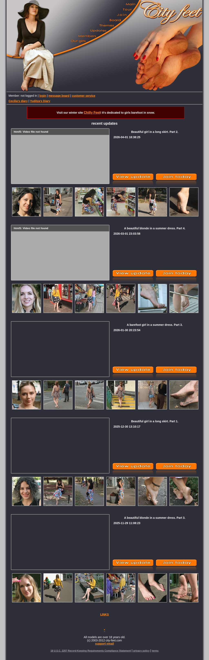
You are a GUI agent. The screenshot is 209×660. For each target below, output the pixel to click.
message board (59, 95)
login (42, 95)
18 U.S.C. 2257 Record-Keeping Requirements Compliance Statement (90, 650)
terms (155, 650)
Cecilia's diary (18, 101)
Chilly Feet (92, 112)
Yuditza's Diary (40, 101)
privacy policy (141, 650)
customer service (83, 95)
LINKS (104, 614)
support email (104, 643)
